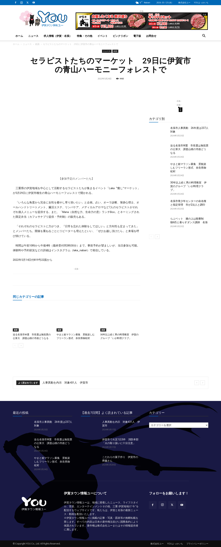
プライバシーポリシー (197, 543)
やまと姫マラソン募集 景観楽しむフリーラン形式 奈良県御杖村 (188, 168)
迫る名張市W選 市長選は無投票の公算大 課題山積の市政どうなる (189, 149)
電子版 (137, 36)
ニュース (33, 36)
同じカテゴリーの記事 (28, 296)
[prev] (196, 382)
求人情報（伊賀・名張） (58, 36)
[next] (202, 382)
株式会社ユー (184, 2)
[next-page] (21, 345)
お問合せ (151, 36)
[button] (204, 36)
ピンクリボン (120, 36)
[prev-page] (15, 345)
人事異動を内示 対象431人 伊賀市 (65, 382)
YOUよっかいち (201, 2)
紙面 (37, 44)
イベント (102, 36)
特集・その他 (84, 36)
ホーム (19, 36)
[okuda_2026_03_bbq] (141, 28)
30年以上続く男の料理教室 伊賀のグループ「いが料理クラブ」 (188, 186)
